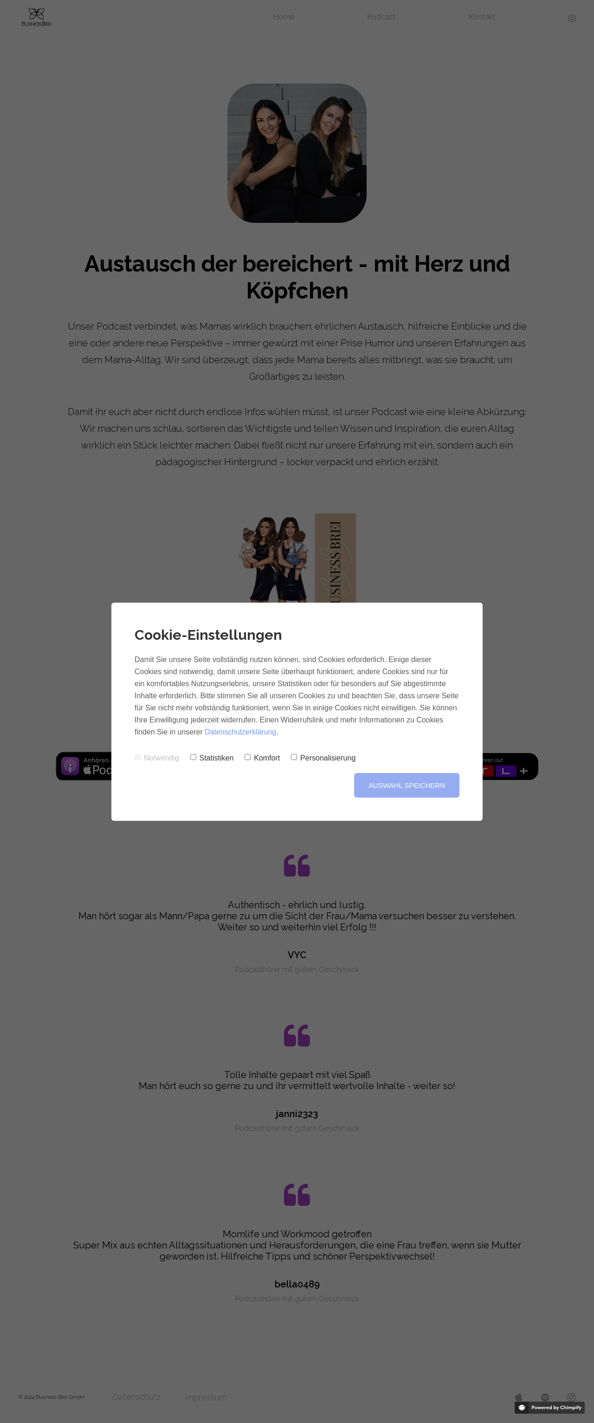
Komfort (262, 758)
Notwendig (157, 758)
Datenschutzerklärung (241, 732)
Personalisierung (323, 758)
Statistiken (212, 758)
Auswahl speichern (406, 785)
